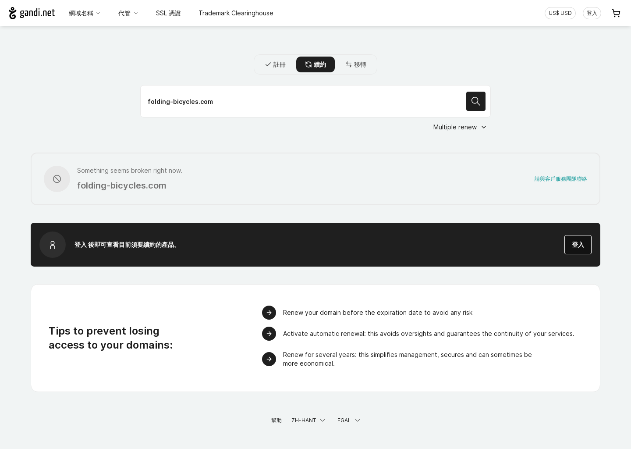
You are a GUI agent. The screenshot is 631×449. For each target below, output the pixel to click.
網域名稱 (85, 13)
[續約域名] (315, 101)
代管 (128, 13)
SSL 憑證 (168, 13)
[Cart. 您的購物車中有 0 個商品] (616, 13)
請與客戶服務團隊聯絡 (561, 178)
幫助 (276, 420)
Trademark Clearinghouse (236, 13)
